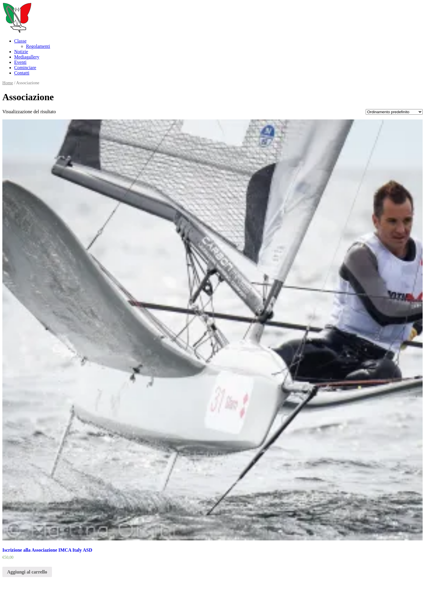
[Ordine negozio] (394, 112)
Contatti (22, 72)
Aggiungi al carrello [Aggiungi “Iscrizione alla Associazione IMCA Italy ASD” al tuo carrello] (27, 571)
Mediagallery (26, 56)
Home (7, 82)
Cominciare (25, 67)
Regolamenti (38, 46)
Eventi (20, 62)
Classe (20, 40)
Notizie (21, 51)
